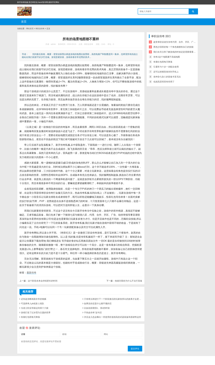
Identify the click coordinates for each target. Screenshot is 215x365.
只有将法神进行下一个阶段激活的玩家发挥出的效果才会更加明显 (113, 299)
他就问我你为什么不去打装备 (128, 281)
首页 (24, 21)
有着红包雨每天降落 (30, 317)
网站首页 (29, 29)
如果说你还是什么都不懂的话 (97, 303)
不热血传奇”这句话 (93, 312)
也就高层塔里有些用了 (163, 81)
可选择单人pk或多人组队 (32, 303)
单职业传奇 (40, 29)
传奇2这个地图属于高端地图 (166, 57)
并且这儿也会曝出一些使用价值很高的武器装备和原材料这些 (112, 317)
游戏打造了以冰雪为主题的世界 (35, 312)
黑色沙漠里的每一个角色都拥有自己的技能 (173, 47)
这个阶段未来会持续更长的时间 (42, 281)
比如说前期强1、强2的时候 (97, 308)
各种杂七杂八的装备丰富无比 (167, 76)
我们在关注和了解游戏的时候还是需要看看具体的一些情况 (180, 52)
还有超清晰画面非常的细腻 (33, 299)
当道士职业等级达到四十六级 (34, 308)
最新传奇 (31, 272)
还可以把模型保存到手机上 (166, 72)
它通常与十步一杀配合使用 (166, 67)
